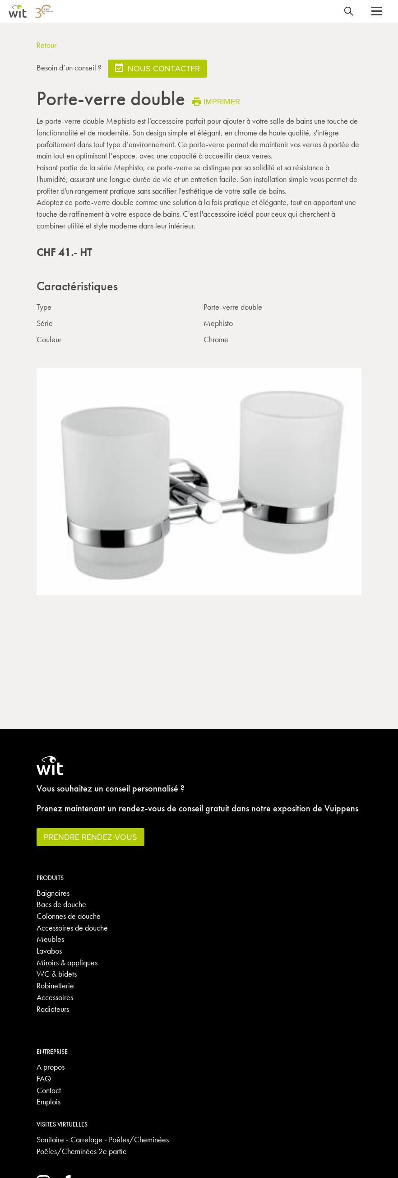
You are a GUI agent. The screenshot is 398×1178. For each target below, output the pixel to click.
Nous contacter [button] (157, 68)
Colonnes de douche (69, 916)
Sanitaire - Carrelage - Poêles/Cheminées (103, 1139)
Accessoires (55, 997)
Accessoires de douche (72, 927)
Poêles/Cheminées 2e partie (82, 1151)
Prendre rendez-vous (90, 837)
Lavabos (49, 950)
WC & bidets (57, 973)
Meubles (50, 939)
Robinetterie (55, 985)
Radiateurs (53, 1009)
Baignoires (53, 893)
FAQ (44, 1078)
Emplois (48, 1101)
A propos (51, 1067)
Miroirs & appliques (67, 962)
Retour (46, 45)
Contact (49, 1090)
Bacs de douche (61, 904)
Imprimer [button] (216, 101)
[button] (376, 11)
